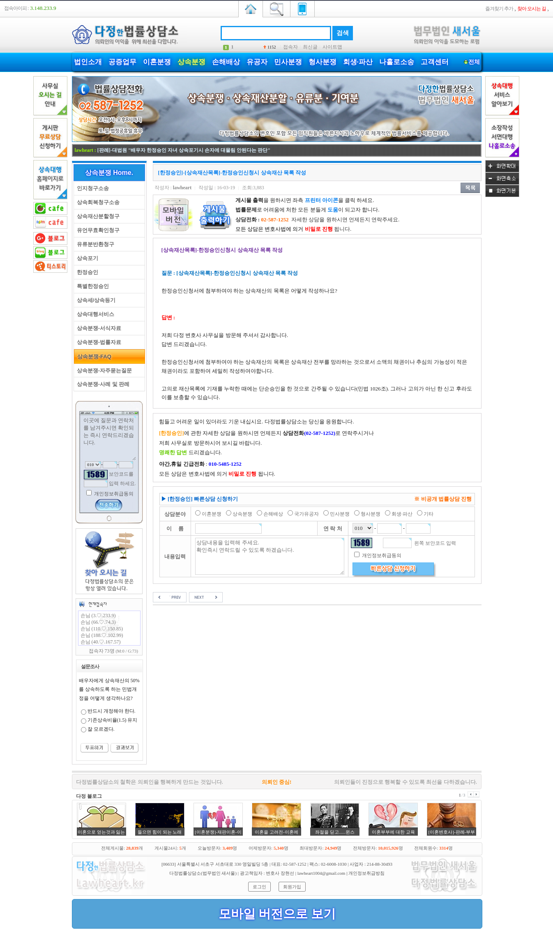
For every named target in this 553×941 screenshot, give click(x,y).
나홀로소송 (396, 62)
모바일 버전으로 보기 (277, 913)
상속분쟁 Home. (109, 172)
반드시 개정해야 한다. (112, 711)
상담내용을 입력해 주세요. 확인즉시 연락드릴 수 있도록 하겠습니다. (269, 556)
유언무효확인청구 (97, 230)
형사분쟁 (322, 62)
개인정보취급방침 (366, 873)
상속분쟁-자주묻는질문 (103, 370)
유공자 (257, 62)
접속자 (290, 47)
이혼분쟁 (157, 62)
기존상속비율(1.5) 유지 (113, 720)
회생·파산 (358, 62)
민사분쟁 (288, 62)
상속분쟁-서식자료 (98, 328)
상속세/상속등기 (95, 300)
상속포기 (86, 258)
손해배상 (226, 62)
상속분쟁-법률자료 (98, 342)
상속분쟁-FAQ (92, 356)
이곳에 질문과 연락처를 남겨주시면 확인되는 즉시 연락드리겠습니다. (109, 438)
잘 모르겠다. (101, 729)
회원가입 (292, 886)
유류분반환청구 (94, 244)
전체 (474, 62)
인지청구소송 (91, 188)
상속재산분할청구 (97, 216)
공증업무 (122, 62)
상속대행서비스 (94, 314)
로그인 (259, 886)
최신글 (310, 47)
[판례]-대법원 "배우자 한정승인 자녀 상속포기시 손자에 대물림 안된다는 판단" (183, 150)
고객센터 (435, 62)
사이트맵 (332, 47)
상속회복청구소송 (97, 202)
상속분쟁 (191, 62)
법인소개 (88, 62)
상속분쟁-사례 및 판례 (102, 384)
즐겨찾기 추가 (499, 9)
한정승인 (86, 272)
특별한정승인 (91, 286)
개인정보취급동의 (113, 494)
